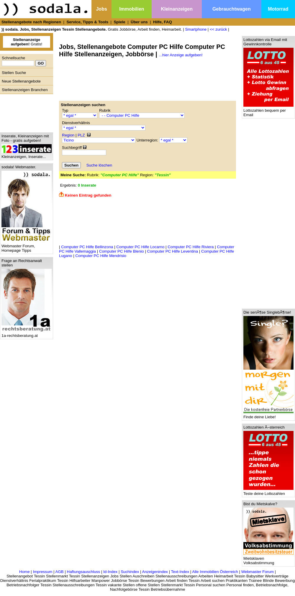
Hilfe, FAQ (162, 22)
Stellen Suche (14, 72)
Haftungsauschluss (83, 571)
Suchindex (130, 571)
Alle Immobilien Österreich (215, 571)
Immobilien (131, 8)
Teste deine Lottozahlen (268, 492)
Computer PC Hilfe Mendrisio (100, 255)
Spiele (119, 22)
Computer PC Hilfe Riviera (191, 247)
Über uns (139, 22)
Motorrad (278, 8)
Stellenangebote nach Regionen (31, 22)
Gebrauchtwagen (231, 8)
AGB (59, 571)
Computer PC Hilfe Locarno (140, 247)
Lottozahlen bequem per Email (268, 111)
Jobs (101, 8)
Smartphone (195, 29)
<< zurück (218, 29)
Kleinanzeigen (177, 8)
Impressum (42, 571)
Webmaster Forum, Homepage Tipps (26, 246)
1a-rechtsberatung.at (26, 334)
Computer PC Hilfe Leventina (172, 251)
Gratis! (26, 41)
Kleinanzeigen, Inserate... (26, 155)
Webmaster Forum (257, 571)
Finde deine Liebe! (268, 415)
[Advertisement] (25, 111)
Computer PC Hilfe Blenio (121, 251)
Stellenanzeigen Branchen (25, 90)
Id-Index (110, 571)
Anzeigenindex (155, 571)
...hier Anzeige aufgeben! (180, 55)
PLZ (81, 135)
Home (24, 571)
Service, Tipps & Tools (87, 22)
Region (68, 135)
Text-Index (180, 571)
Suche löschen (99, 165)
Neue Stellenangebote (21, 81)
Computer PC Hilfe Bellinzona (87, 247)
